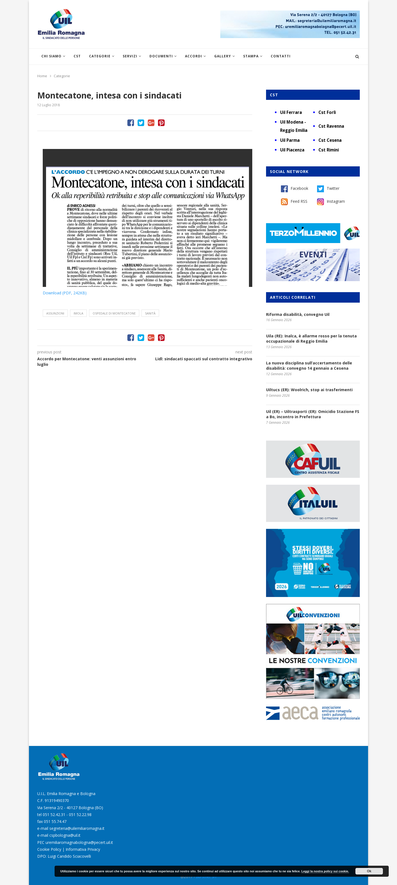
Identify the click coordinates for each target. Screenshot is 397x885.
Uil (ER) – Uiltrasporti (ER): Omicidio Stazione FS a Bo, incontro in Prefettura (312, 414)
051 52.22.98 (80, 814)
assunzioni (55, 313)
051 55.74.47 (55, 821)
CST (77, 56)
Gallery (222, 56)
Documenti (161, 56)
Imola (78, 313)
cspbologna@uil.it (65, 835)
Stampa (251, 56)
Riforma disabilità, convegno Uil (297, 314)
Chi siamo (51, 56)
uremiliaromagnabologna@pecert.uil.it (79, 842)
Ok (369, 871)
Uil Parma (290, 140)
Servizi (130, 56)
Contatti (281, 56)
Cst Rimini (328, 150)
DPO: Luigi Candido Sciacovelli (64, 856)
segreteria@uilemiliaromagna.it (76, 828)
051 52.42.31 (54, 814)
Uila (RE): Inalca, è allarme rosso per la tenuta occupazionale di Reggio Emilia (311, 338)
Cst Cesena (330, 140)
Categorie (100, 56)
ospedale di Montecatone (114, 313)
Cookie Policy (49, 849)
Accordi (193, 56)
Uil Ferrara (291, 112)
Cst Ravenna (331, 126)
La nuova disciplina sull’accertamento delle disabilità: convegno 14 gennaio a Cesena (309, 365)
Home (42, 75)
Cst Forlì (327, 112)
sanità (150, 313)
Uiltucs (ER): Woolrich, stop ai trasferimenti (309, 389)
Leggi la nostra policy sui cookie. (325, 871)
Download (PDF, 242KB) (65, 292)
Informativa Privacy (83, 849)
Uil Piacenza (292, 150)
